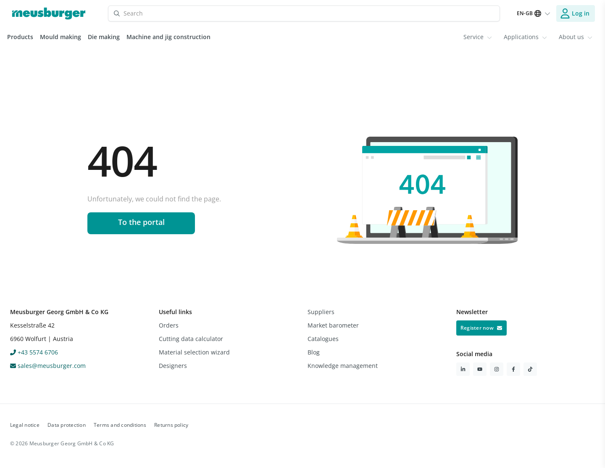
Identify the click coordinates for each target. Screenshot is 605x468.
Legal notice (24, 424)
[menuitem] (477, 37)
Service (477, 37)
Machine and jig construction (168, 37)
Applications (525, 37)
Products (20, 37)
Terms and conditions (120, 424)
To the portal (141, 222)
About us (575, 37)
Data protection (66, 424)
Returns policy (171, 424)
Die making (104, 37)
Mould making (60, 37)
